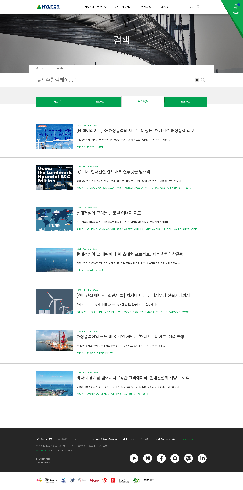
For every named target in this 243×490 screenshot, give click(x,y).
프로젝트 (100, 102)
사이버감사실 (128, 439)
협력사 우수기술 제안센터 (165, 439)
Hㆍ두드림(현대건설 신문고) (105, 439)
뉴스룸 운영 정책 (65, 439)
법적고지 (82, 439)
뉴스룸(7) (143, 101)
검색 (47, 68)
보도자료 (185, 102)
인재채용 (146, 7)
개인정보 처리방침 (44, 439)
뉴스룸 (60, 68)
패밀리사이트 (188, 439)
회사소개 (166, 7)
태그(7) (57, 102)
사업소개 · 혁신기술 (96, 7)
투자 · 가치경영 (122, 7)
